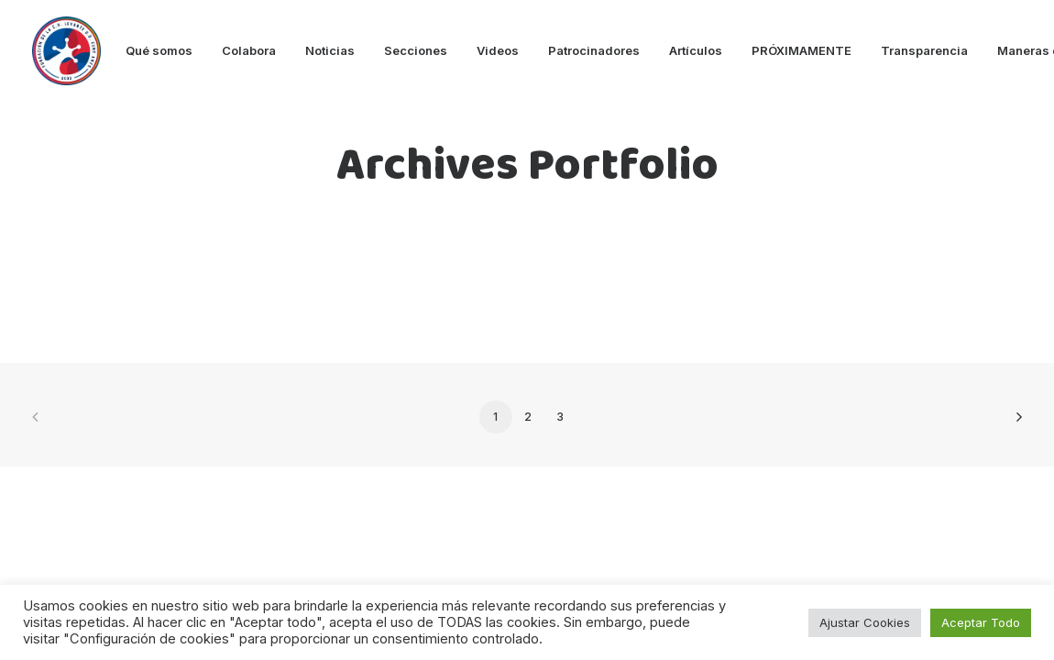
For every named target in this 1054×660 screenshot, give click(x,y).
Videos (498, 50)
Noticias (330, 50)
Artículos (695, 50)
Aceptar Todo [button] (980, 622)
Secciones (415, 50)
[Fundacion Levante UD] (66, 50)
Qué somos (159, 50)
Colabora (249, 50)
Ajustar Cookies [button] (864, 622)
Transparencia (924, 50)
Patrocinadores (594, 50)
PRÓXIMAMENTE (801, 50)
